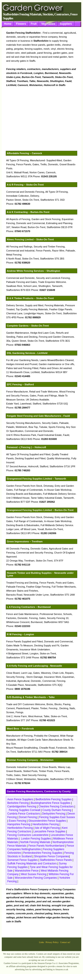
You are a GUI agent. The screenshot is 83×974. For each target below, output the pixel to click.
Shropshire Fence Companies (51, 856)
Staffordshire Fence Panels (56, 860)
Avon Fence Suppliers (20, 799)
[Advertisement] (49, 119)
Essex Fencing (17, 820)
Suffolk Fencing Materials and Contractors (32, 863)
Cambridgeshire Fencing (21, 806)
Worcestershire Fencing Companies (36, 877)
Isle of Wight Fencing (47, 827)
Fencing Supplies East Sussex (57, 817)
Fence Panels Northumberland (46, 845)
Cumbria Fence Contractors (23, 813)
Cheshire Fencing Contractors (56, 806)
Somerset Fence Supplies (22, 860)
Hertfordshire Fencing (20, 827)
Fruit (34, 23)
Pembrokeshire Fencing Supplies (42, 852)
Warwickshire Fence (27, 870)
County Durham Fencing (57, 810)
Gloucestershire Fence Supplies (47, 820)
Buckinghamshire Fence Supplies (50, 803)
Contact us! (65, 942)
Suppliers (66, 23)
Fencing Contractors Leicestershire (27, 835)
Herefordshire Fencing (46, 824)
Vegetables (48, 23)
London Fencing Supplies (36, 838)
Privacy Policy (52, 942)
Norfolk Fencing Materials (35, 842)
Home (7, 23)
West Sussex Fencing (33, 874)
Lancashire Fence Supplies (49, 831)
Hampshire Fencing (18, 824)
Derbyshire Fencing (53, 813)
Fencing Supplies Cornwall (24, 810)
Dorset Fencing (28, 817)
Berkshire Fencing (18, 803)
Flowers (21, 23)
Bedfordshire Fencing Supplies (53, 799)
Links (41, 942)
